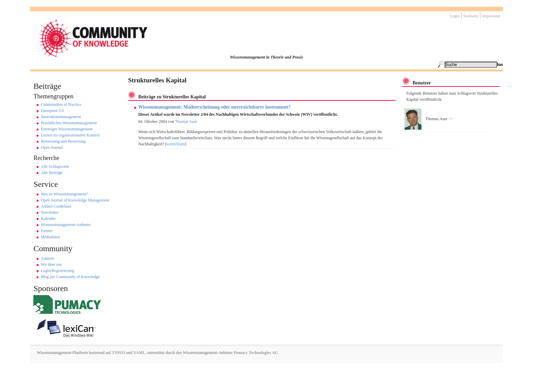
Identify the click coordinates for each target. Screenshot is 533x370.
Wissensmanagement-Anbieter (66, 224)
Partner (47, 230)
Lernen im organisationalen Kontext (70, 135)
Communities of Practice (61, 104)
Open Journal (52, 147)
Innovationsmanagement (61, 116)
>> (450, 118)
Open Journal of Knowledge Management (75, 200)
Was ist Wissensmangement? (64, 194)
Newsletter (49, 212)
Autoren (47, 258)
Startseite (471, 16)
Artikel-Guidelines (56, 206)
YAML (139, 352)
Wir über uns (51, 264)
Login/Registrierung (57, 270)
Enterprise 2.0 (52, 110)
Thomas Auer (186, 121)
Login (455, 16)
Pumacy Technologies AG (256, 352)
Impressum (491, 16)
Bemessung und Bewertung (63, 141)
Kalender (48, 218)
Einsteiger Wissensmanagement (66, 129)
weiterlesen (176, 144)
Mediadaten (50, 237)
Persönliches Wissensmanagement (69, 122)
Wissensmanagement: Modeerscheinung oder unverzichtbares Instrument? (214, 107)
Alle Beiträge (52, 172)
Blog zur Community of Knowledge (70, 276)
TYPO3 (118, 352)
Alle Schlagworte (55, 166)
